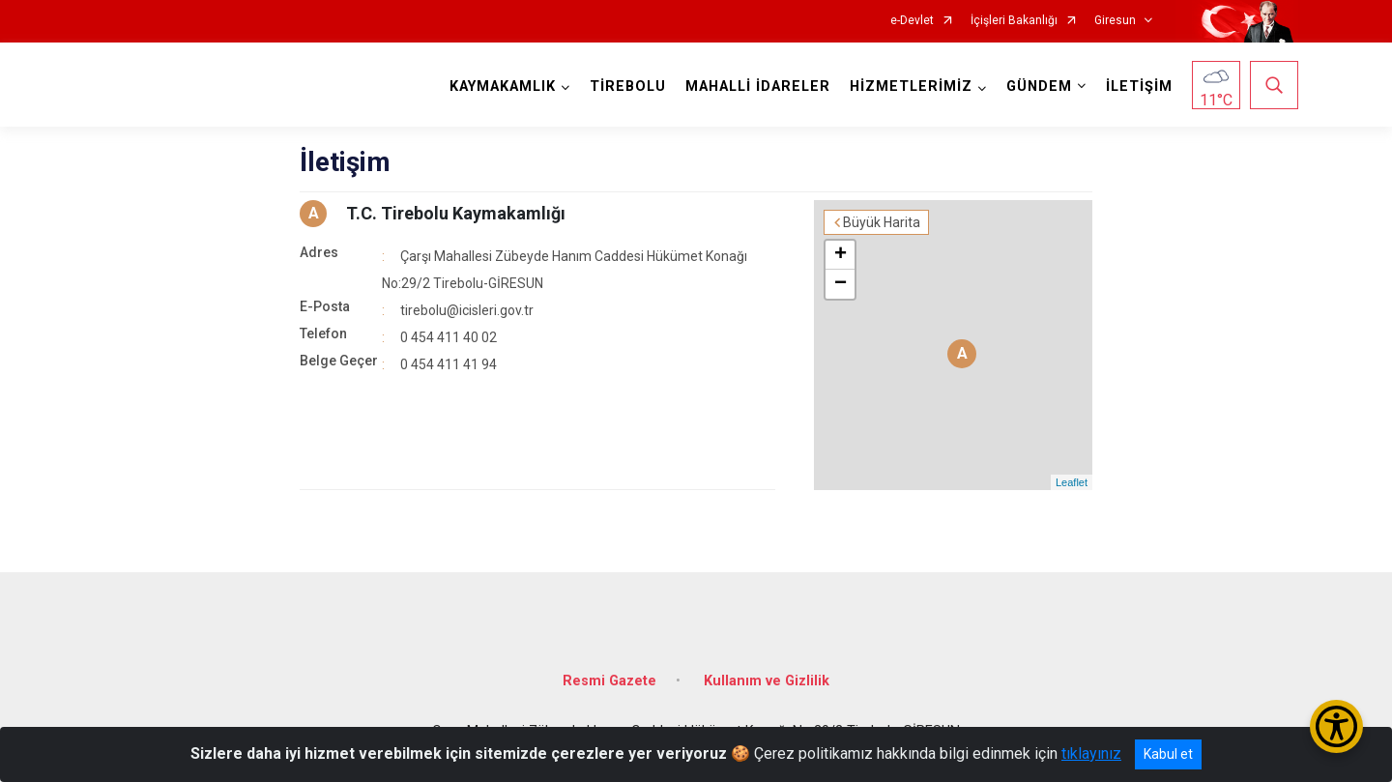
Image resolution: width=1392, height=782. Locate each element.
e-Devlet (912, 20)
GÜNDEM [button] (1039, 86)
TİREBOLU (628, 86)
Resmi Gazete (609, 681)
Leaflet (1072, 482)
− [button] (840, 284)
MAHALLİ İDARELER (757, 86)
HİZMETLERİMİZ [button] (911, 86)
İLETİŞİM (1139, 86)
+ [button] (840, 255)
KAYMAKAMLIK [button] (503, 86)
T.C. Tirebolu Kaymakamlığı (456, 213)
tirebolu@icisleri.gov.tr (467, 310)
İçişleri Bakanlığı (1014, 20)
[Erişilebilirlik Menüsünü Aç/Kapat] (1336, 726)
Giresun (1115, 20)
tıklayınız (1091, 753)
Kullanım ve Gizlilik (766, 681)
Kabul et (1168, 754)
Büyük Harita (881, 222)
